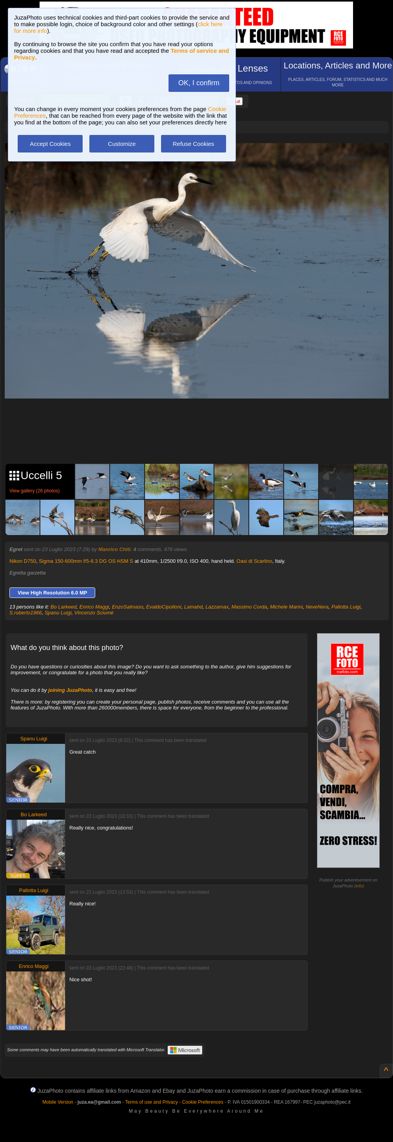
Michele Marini (286, 607)
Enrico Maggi (94, 607)
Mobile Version (57, 1102)
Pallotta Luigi (345, 607)
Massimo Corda (249, 607)
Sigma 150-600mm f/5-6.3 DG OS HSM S (86, 561)
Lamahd (193, 607)
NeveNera (317, 607)
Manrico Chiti (114, 549)
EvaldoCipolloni (163, 607)
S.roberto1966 (25, 613)
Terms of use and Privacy (151, 1102)
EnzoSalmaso (127, 607)
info (359, 885)
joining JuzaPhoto (70, 690)
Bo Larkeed (64, 607)
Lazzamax (216, 607)
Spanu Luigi (58, 613)
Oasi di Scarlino (254, 561)
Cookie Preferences (202, 1102)
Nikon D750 (22, 561)
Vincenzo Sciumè (94, 613)
